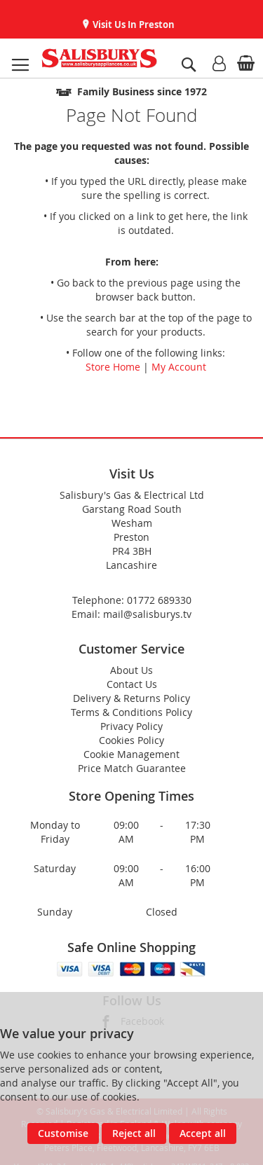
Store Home (113, 366)
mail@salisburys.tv (147, 614)
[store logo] (99, 58)
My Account (178, 366)
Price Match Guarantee (132, 768)
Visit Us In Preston (132, 24)
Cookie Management (131, 754)
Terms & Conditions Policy (131, 712)
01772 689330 (159, 600)
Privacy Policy (131, 726)
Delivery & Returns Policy (131, 698)
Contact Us (132, 684)
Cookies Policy (131, 740)
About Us (131, 670)
